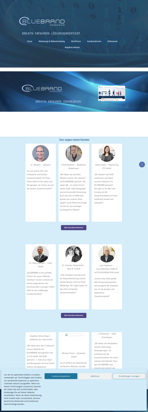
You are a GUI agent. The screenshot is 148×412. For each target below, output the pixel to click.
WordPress (76, 41)
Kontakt (23, 404)
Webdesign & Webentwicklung (52, 41)
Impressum (25, 395)
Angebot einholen (72, 47)
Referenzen (112, 41)
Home (29, 41)
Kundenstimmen (94, 41)
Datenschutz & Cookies (30, 400)
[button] (101, 93)
